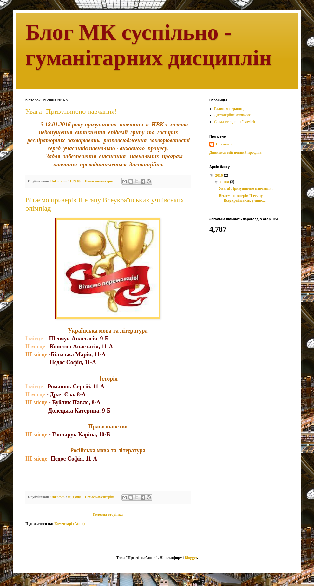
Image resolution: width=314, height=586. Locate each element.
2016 (219, 175)
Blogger (191, 558)
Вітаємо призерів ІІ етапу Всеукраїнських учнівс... (242, 197)
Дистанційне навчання (232, 115)
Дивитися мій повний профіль (235, 152)
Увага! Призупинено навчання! (71, 111)
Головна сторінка (108, 514)
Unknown (224, 144)
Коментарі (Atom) (69, 524)
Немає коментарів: (100, 181)
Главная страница (229, 108)
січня (225, 181)
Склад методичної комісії (234, 121)
